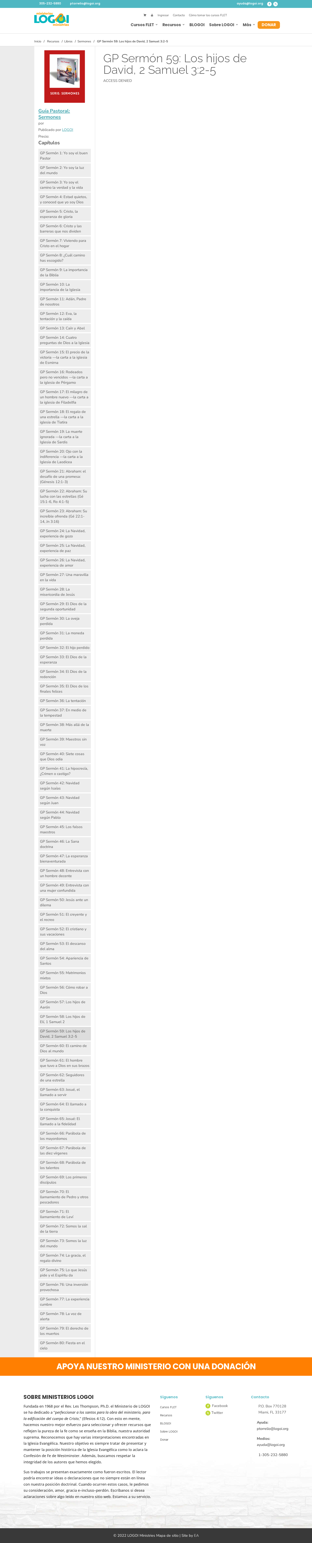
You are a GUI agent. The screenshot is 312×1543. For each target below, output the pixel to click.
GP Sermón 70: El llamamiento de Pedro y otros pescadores (64, 1197)
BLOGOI (197, 25)
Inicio (37, 41)
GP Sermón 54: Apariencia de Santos (64, 961)
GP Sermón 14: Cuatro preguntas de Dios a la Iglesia (64, 340)
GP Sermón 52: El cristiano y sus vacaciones (63, 932)
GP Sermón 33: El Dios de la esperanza (63, 660)
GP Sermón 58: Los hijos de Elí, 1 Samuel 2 (62, 1019)
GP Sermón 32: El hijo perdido (64, 647)
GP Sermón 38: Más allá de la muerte (64, 727)
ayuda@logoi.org (250, 3)
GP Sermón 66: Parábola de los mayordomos (63, 1136)
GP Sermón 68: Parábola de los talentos (63, 1165)
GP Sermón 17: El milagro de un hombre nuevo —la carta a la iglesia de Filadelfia (64, 397)
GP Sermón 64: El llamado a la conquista (63, 1107)
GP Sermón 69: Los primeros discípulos (63, 1180)
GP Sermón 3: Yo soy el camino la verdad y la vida (61, 185)
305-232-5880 (50, 3)
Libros (68, 41)
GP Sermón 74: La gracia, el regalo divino (63, 1258)
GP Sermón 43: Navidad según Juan (60, 800)
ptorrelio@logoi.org (85, 3)
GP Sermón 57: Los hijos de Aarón (62, 1005)
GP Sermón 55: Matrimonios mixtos (63, 975)
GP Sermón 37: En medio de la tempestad (63, 713)
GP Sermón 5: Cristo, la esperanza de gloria (59, 214)
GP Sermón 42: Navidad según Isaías (60, 786)
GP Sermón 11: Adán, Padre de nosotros (63, 302)
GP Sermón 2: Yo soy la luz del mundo (62, 170)
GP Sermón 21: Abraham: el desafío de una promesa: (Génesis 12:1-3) (63, 476)
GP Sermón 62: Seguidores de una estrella (62, 1078)
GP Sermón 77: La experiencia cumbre (64, 1302)
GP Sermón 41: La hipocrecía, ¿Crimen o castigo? (64, 771)
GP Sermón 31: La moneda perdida (62, 636)
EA (196, 1535)
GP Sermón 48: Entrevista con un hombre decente (64, 873)
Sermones (84, 41)
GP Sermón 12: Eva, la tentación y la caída (58, 316)
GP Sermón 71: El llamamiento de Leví (56, 1214)
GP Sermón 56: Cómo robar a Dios (64, 990)
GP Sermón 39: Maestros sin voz (63, 742)
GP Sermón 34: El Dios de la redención (63, 674)
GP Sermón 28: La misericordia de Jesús (57, 592)
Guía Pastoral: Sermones (54, 114)
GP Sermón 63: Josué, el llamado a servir (60, 1092)
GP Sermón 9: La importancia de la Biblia (64, 272)
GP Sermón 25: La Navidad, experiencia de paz (62, 548)
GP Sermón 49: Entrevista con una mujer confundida (64, 888)
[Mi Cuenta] (152, 15)
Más (247, 25)
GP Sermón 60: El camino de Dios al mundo (63, 1048)
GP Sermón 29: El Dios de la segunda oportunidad (63, 606)
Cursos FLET (142, 25)
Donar (269, 25)
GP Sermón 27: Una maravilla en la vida (64, 577)
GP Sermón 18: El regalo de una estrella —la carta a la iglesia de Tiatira (63, 417)
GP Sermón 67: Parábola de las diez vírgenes (63, 1150)
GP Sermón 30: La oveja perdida (60, 621)
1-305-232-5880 (273, 1454)
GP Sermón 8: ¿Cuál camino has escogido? (62, 258)
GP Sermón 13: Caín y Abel (62, 328)
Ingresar (163, 15)
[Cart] (144, 15)
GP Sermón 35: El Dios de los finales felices (64, 689)
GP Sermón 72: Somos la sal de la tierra (63, 1229)
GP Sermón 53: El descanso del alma (63, 946)
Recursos (171, 25)
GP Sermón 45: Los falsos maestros (61, 829)
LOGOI (67, 129)
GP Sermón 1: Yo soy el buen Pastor (64, 156)
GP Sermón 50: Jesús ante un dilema (64, 902)
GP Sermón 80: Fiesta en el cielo (62, 1345)
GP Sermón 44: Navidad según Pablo (60, 815)
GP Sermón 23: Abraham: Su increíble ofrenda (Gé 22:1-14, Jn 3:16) (63, 516)
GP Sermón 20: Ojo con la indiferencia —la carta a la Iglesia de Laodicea (61, 456)
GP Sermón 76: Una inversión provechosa (64, 1287)
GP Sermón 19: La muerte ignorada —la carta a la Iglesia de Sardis (61, 437)
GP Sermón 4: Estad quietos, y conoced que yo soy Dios (63, 199)
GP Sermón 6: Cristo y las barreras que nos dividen (61, 229)
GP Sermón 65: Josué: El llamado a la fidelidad (60, 1121)
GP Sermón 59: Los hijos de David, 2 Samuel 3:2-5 (62, 1034)
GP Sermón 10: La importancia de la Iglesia (60, 287)
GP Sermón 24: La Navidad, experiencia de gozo (62, 533)
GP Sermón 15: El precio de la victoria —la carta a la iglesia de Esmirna (64, 357)
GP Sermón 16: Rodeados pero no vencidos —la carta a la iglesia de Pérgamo (64, 377)
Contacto (179, 15)
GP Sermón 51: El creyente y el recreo (63, 917)
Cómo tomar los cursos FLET (208, 15)
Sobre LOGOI (221, 25)
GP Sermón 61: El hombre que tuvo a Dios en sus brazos (64, 1063)
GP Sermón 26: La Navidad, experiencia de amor (62, 563)
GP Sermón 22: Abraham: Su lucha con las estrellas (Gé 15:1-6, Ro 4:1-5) (63, 496)
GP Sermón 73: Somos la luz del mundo (63, 1243)
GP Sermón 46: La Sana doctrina (59, 844)
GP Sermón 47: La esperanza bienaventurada (64, 859)
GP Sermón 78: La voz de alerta (61, 1316)
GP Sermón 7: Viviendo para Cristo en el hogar (63, 243)
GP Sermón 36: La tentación (63, 700)
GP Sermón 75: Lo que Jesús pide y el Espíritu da (63, 1273)
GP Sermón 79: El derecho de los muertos (64, 1331)
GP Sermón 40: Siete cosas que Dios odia (62, 756)
